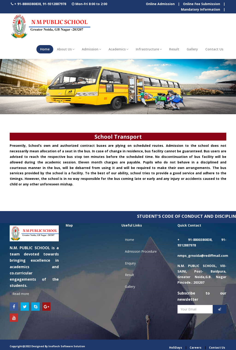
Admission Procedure (141, 251)
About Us (65, 49)
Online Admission (160, 4)
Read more (19, 294)
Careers (195, 348)
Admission (91, 49)
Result (174, 49)
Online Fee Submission (201, 4)
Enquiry (130, 263)
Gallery (192, 49)
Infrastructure (149, 49)
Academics (118, 49)
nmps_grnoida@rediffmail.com (202, 255)
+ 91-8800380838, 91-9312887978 (40, 4)
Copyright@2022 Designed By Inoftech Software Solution (47, 346)
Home (45, 49)
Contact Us (214, 49)
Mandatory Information (200, 9)
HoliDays (175, 348)
